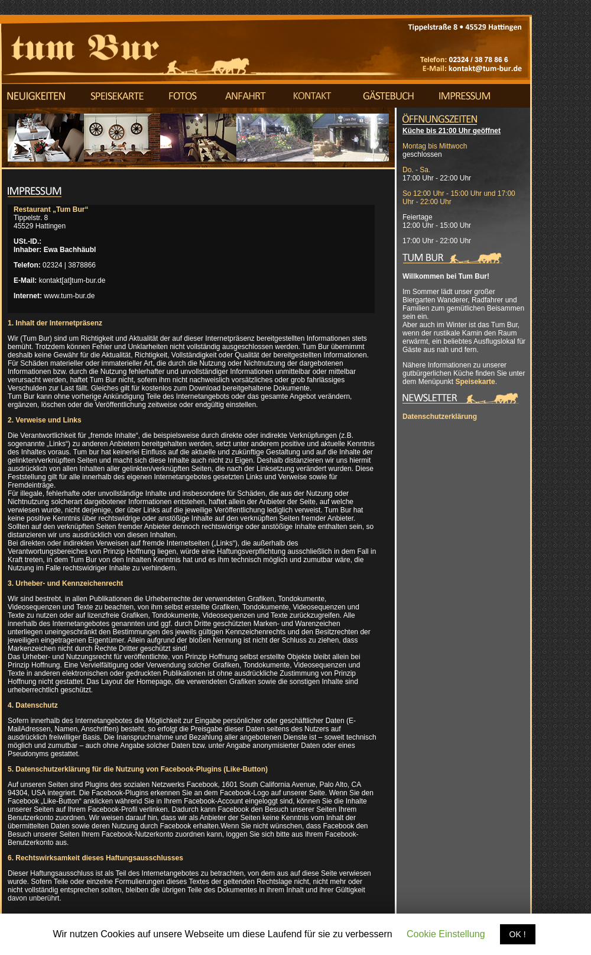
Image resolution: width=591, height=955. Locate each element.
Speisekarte (475, 382)
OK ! (517, 934)
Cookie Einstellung (446, 934)
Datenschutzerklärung (439, 416)
